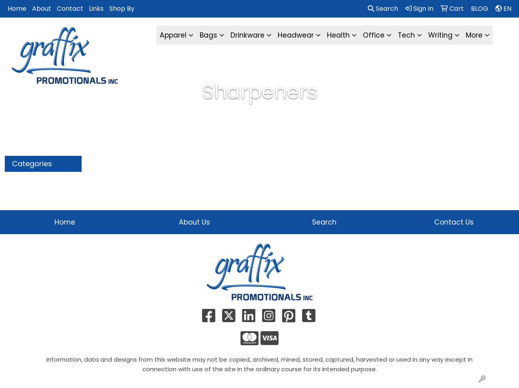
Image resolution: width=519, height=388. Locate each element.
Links (96, 8)
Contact (70, 8)
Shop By (121, 8)
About (41, 8)
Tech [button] (406, 35)
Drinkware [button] (247, 35)
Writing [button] (440, 35)
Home (17, 8)
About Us (194, 222)
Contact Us (454, 222)
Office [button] (374, 35)
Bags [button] (208, 35)
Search (383, 8)
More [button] (474, 35)
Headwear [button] (296, 35)
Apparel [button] (173, 35)
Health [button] (338, 35)
